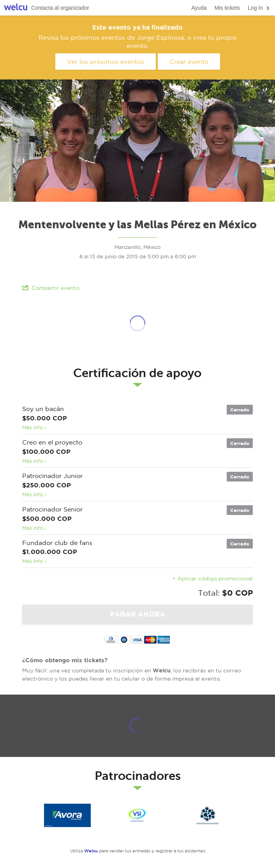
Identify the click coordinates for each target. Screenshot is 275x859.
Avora (67, 815)
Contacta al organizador (60, 8)
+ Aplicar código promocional (212, 578)
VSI (137, 815)
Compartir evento (50, 287)
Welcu (15, 8)
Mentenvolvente (207, 815)
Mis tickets (227, 8)
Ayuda (198, 8)
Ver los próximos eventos (105, 61)
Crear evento (188, 61)
